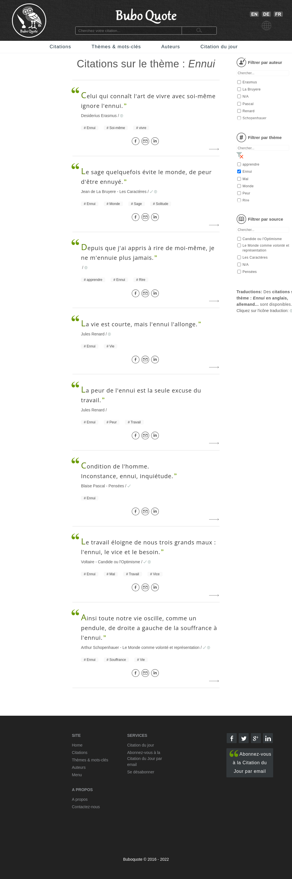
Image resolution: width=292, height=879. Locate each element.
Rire (142, 280)
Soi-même (117, 128)
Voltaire (87, 562)
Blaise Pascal (93, 486)
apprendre (94, 280)
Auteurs (170, 46)
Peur (113, 422)
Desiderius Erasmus (99, 115)
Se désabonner (140, 772)
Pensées (116, 486)
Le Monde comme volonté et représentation (161, 647)
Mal (112, 574)
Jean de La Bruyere (98, 191)
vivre (142, 128)
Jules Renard (93, 334)
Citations (60, 46)
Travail (136, 422)
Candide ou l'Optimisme (119, 562)
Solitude (162, 204)
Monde (115, 204)
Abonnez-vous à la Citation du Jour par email (250, 762)
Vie (112, 346)
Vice (156, 574)
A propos (80, 799)
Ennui (91, 128)
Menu (77, 775)
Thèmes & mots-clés (116, 46)
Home (77, 745)
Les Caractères (133, 191)
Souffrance (118, 660)
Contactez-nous (86, 806)
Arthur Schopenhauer (100, 647)
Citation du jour (219, 46)
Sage (138, 204)
